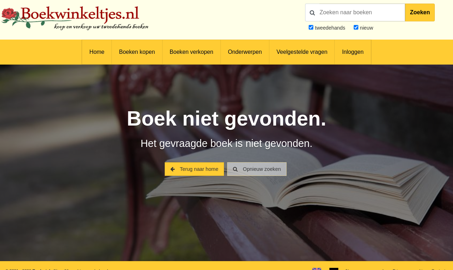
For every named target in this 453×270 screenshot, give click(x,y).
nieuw (365, 28)
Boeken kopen (137, 52)
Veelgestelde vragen (302, 52)
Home (96, 52)
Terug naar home (194, 169)
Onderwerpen (245, 52)
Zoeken (420, 12)
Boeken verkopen (191, 52)
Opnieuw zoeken (257, 169)
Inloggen (352, 52)
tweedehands (330, 28)
